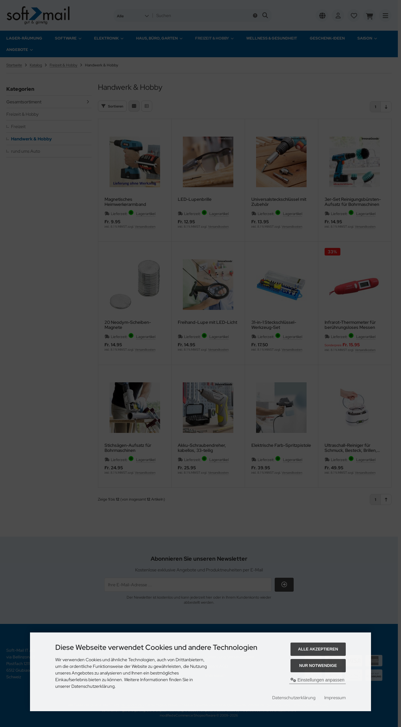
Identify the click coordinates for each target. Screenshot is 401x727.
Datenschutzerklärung (293, 697)
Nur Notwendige (318, 665)
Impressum (335, 697)
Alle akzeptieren (318, 649)
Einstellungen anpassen (317, 679)
